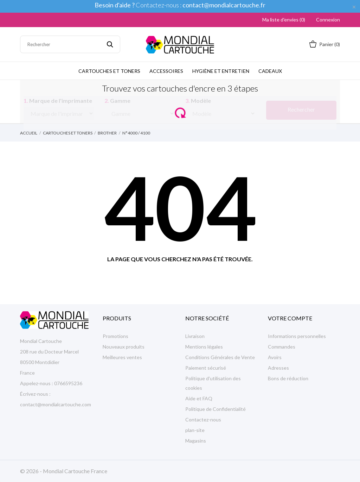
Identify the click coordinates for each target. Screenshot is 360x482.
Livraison (195, 336)
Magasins (195, 441)
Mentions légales (204, 347)
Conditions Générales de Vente (220, 357)
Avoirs (275, 357)
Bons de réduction (288, 378)
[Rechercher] (70, 44)
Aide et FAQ (198, 398)
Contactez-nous (203, 419)
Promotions (115, 336)
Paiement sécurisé (205, 368)
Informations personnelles (297, 336)
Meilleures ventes (122, 357)
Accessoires (166, 71)
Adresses (278, 368)
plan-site (195, 430)
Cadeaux (270, 71)
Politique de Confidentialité (215, 409)
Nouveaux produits (123, 347)
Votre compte (290, 318)
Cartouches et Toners (109, 71)
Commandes (281, 347)
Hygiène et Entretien (220, 71)
